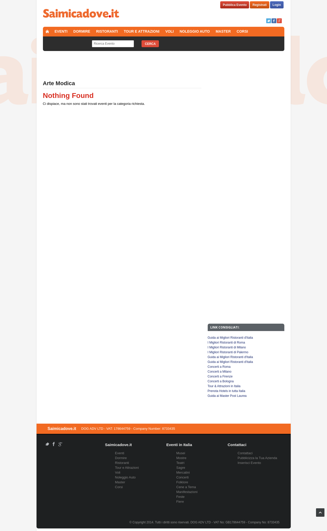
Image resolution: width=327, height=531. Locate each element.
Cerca (150, 44)
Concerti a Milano (219, 371)
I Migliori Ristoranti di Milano (227, 347)
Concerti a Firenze (220, 376)
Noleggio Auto (195, 31)
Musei (180, 453)
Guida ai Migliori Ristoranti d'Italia (230, 337)
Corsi (242, 31)
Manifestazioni (186, 492)
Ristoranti (107, 31)
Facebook (274, 20)
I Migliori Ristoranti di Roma (226, 342)
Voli (169, 31)
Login (277, 5)
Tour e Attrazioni (142, 31)
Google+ (279, 20)
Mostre (181, 458)
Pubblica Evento (235, 5)
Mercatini (183, 472)
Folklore (182, 482)
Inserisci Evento (249, 463)
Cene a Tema (186, 487)
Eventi (61, 31)
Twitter (268, 20)
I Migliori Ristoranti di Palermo (228, 352)
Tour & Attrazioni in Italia (224, 386)
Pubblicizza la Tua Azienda (257, 458)
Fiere (180, 501)
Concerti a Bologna (221, 381)
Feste (180, 497)
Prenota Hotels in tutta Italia (226, 391)
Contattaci (245, 453)
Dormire (81, 31)
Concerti (182, 477)
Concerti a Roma (219, 367)
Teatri (180, 463)
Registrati (259, 5)
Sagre (180, 468)
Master (223, 31)
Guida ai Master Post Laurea (227, 396)
